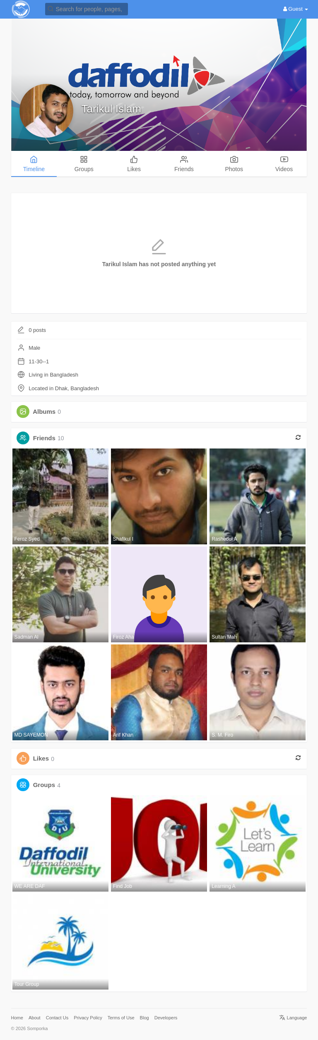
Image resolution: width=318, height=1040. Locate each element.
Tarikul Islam (111, 109)
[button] (86, 8)
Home (17, 1017)
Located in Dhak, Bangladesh (64, 388)
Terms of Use (121, 1017)
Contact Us (57, 1017)
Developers (166, 1017)
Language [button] (293, 1017)
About (35, 1017)
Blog (144, 1017)
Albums (44, 411)
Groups (44, 785)
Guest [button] (295, 9)
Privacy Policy (88, 1017)
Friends (44, 437)
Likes (41, 758)
